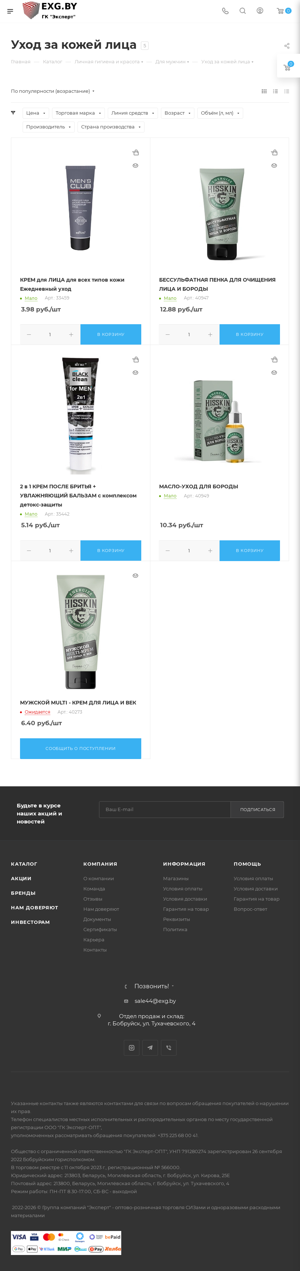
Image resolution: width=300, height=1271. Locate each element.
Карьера (93, 937)
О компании (98, 876)
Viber (169, 1045)
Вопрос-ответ (250, 907)
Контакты (95, 947)
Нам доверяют (34, 905)
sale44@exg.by (155, 998)
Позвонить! (151, 984)
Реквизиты (176, 917)
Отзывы (92, 896)
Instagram (131, 1045)
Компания (100, 862)
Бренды (23, 891)
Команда (94, 886)
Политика (175, 927)
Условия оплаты (182, 886)
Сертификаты (100, 927)
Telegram (150, 1045)
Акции (21, 876)
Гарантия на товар (186, 907)
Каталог (24, 862)
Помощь (247, 862)
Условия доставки (185, 896)
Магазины (176, 876)
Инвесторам (30, 920)
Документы (97, 917)
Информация (184, 862)
